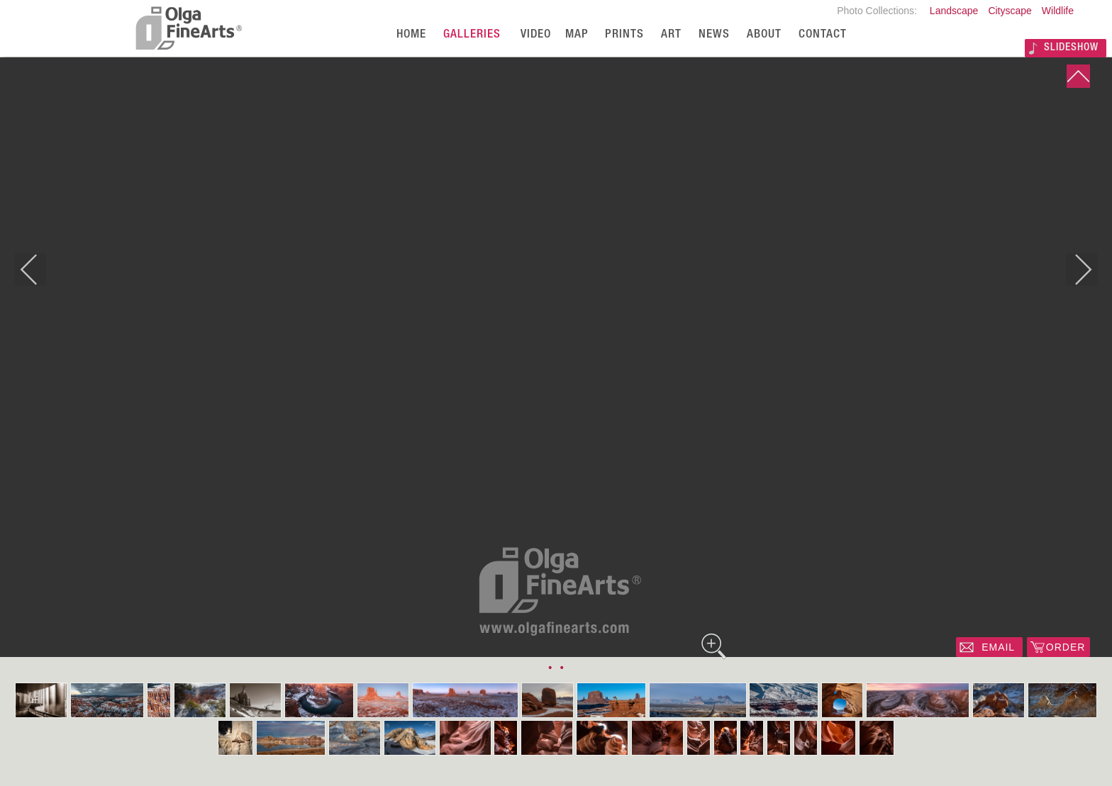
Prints (624, 35)
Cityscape (1009, 10)
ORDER (1066, 647)
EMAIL (998, 647)
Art (671, 35)
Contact (823, 35)
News (714, 35)
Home (411, 35)
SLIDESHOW (1071, 48)
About (764, 35)
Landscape (954, 10)
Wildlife (1058, 10)
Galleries (472, 35)
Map (577, 35)
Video (536, 35)
